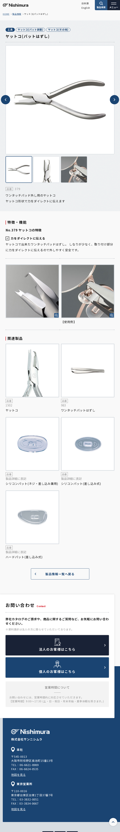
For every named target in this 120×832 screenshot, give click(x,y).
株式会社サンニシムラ (30, 735)
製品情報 (16, 13)
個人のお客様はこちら (72, 670)
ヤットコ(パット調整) (30, 29)
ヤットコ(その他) (58, 29)
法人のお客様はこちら (72, 648)
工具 (10, 29)
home (6, 13)
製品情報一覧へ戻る (55, 574)
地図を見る (18, 775)
